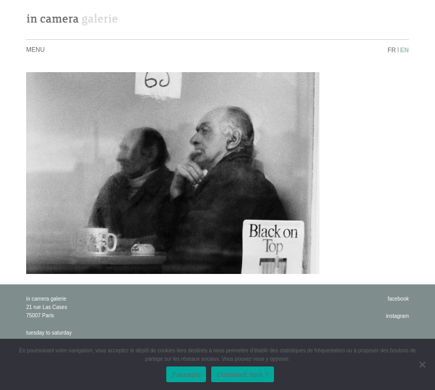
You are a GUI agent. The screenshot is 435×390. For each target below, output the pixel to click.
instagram (397, 316)
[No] (422, 364)
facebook (398, 299)
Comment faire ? (242, 374)
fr (391, 50)
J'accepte (186, 374)
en (404, 50)
